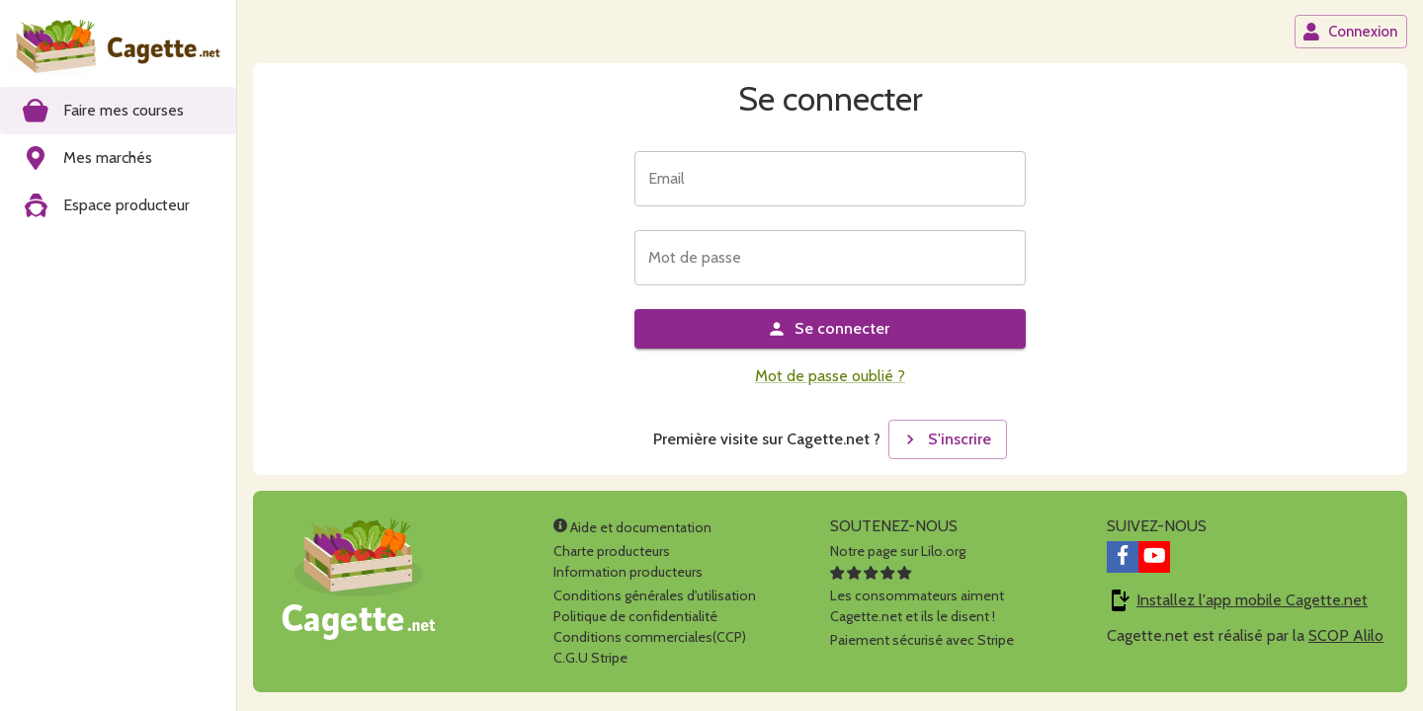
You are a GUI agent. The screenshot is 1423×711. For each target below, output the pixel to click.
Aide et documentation (632, 527)
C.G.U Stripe (590, 658)
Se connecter (828, 329)
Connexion (1349, 31)
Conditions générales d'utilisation (654, 595)
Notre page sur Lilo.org (897, 551)
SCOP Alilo (1345, 635)
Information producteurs (628, 572)
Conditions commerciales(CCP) (649, 637)
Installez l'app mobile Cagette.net (1252, 600)
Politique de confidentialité (635, 616)
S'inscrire (945, 439)
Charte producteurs (611, 551)
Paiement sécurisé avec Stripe (922, 640)
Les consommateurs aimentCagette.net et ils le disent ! (917, 595)
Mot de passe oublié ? (830, 375)
